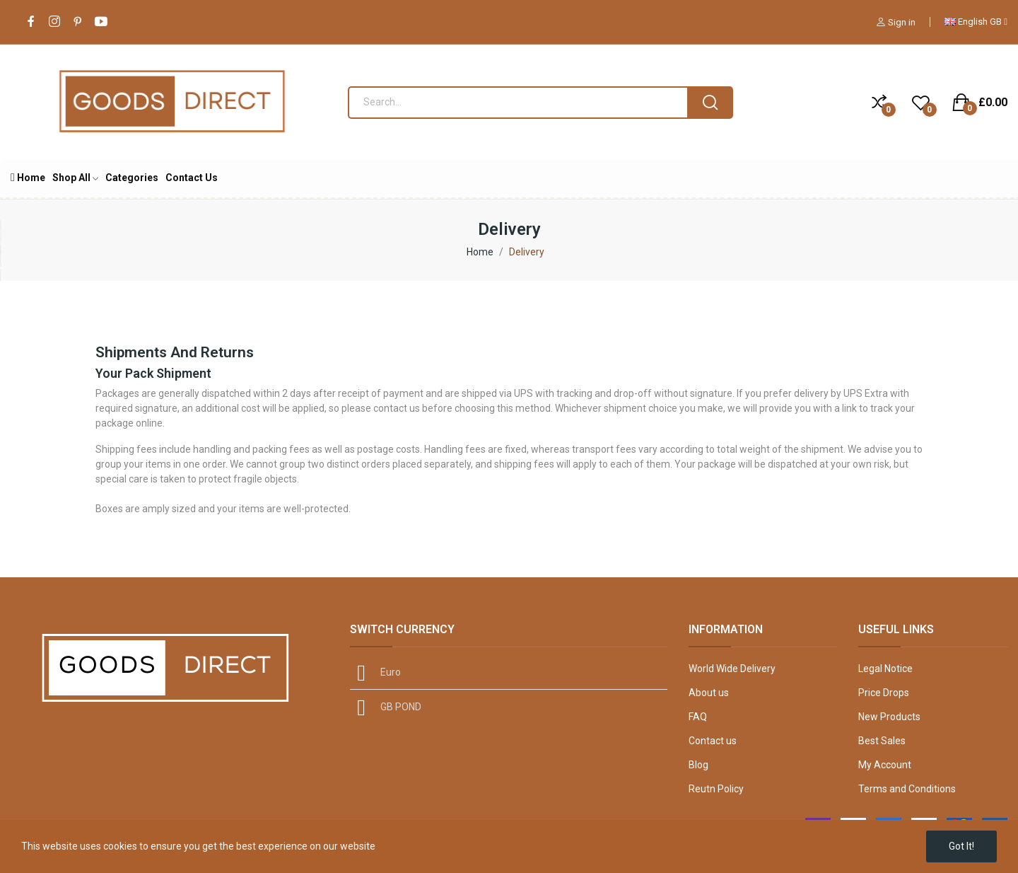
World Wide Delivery (732, 668)
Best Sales (882, 740)
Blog (698, 764)
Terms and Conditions (907, 788)
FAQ (698, 716)
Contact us (713, 740)
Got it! (961, 846)
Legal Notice (885, 668)
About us (709, 692)
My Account (884, 764)
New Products (889, 716)
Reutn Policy (716, 788)
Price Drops (883, 692)
